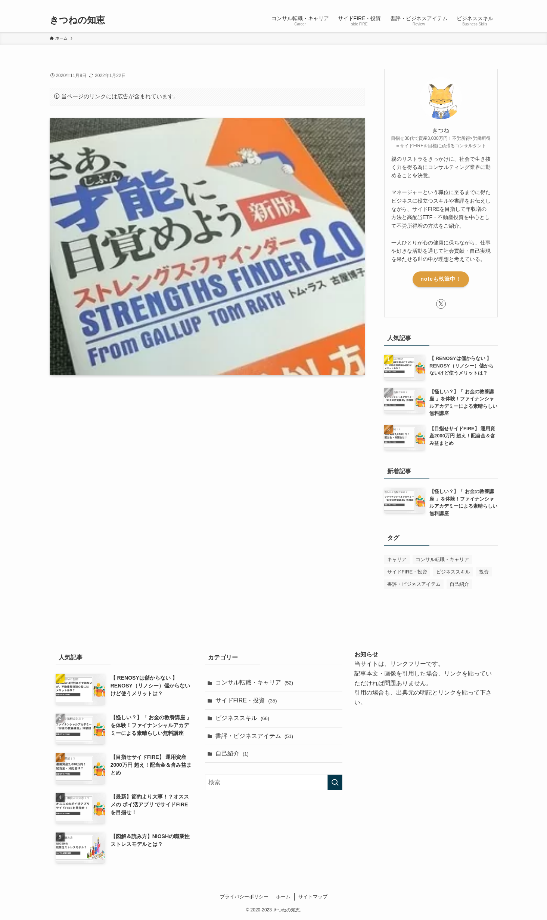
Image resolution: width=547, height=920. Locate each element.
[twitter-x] (473, 4)
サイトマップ (312, 896)
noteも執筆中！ (440, 279)
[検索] (493, 4)
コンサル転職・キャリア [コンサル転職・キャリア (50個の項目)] (442, 559)
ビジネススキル (242, 718)
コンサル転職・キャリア (254, 682)
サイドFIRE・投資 (246, 700)
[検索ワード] (273, 782)
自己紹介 (232, 753)
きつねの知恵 (77, 20)
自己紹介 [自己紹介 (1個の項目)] (459, 584)
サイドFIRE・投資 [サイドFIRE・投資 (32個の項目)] (407, 572)
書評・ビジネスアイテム (254, 736)
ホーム (283, 896)
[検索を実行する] (334, 782)
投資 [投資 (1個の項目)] (484, 572)
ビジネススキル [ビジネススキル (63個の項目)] (453, 572)
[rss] (483, 4)
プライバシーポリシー (244, 896)
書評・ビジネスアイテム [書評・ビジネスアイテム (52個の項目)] (414, 584)
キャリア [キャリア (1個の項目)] (397, 559)
